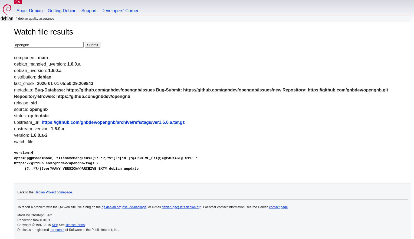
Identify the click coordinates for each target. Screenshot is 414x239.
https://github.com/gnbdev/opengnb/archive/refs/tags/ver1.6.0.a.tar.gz (113, 122)
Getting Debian (62, 10)
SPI (54, 225)
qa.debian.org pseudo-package (124, 207)
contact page (278, 207)
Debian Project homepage (53, 192)
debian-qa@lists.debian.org (181, 207)
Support (89, 10)
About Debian (30, 10)
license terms (75, 225)
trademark (57, 230)
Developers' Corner (120, 10)
